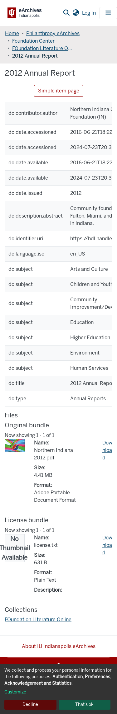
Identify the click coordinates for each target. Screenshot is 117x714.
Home (12, 33)
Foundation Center (33, 41)
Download (107, 450)
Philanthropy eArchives (53, 33)
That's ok (84, 704)
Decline (30, 704)
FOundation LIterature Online (43, 48)
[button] (76, 13)
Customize (15, 692)
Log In (89, 13)
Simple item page (58, 91)
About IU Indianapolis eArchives (58, 646)
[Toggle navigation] (108, 13)
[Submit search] (66, 13)
